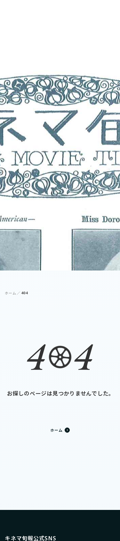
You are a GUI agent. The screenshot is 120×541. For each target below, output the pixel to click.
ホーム (10, 293)
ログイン (84, 9)
